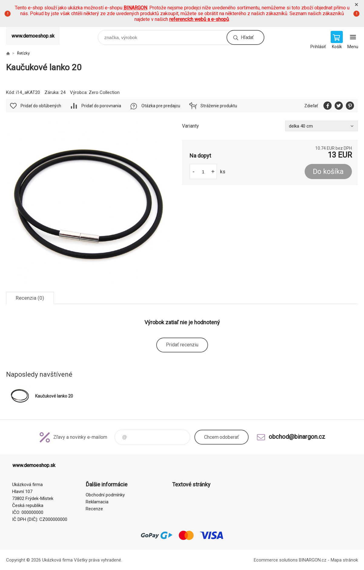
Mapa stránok (344, 560)
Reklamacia (97, 502)
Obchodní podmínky (105, 495)
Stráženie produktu (218, 105)
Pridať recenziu (182, 345)
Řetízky (23, 53)
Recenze (94, 509)
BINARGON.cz (312, 560)
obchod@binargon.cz (297, 436)
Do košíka (328, 172)
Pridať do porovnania (101, 105)
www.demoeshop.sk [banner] (33, 36)
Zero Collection (104, 92)
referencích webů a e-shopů (199, 19)
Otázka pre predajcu (160, 105)
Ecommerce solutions (276, 560)
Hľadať (247, 37)
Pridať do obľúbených (41, 105)
